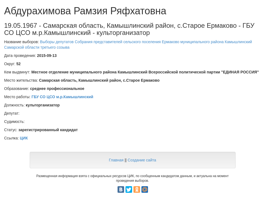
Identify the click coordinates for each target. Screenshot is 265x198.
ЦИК (24, 138)
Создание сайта (142, 160)
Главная (116, 160)
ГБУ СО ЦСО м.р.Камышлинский (62, 97)
